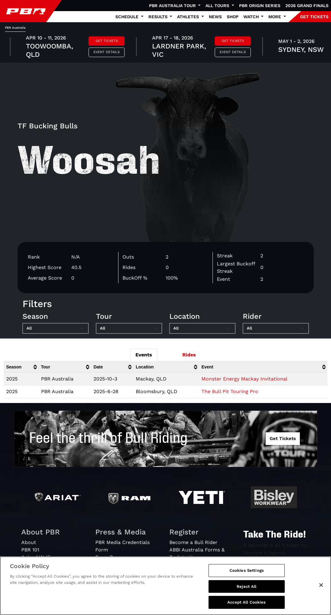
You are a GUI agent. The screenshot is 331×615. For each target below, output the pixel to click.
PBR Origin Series (259, 5)
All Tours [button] (217, 5)
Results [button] (158, 16)
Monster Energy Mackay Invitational (244, 379)
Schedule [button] (127, 16)
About (28, 542)
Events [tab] (143, 355)
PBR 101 (30, 550)
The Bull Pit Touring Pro (229, 391)
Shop (232, 16)
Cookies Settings (247, 570)
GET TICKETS (314, 16)
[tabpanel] (165, 47)
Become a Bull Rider (193, 542)
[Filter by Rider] (276, 328)
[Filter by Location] (202, 328)
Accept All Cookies (246, 602)
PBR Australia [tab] (15, 27)
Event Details (106, 52)
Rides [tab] (189, 355)
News (215, 16)
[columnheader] (21, 367)
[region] (165, 585)
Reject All (246, 586)
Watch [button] (251, 16)
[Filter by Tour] (129, 328)
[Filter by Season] (56, 328)
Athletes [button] (188, 16)
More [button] (275, 16)
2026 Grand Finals (307, 5)
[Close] (321, 585)
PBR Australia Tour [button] (173, 5)
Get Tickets (107, 41)
